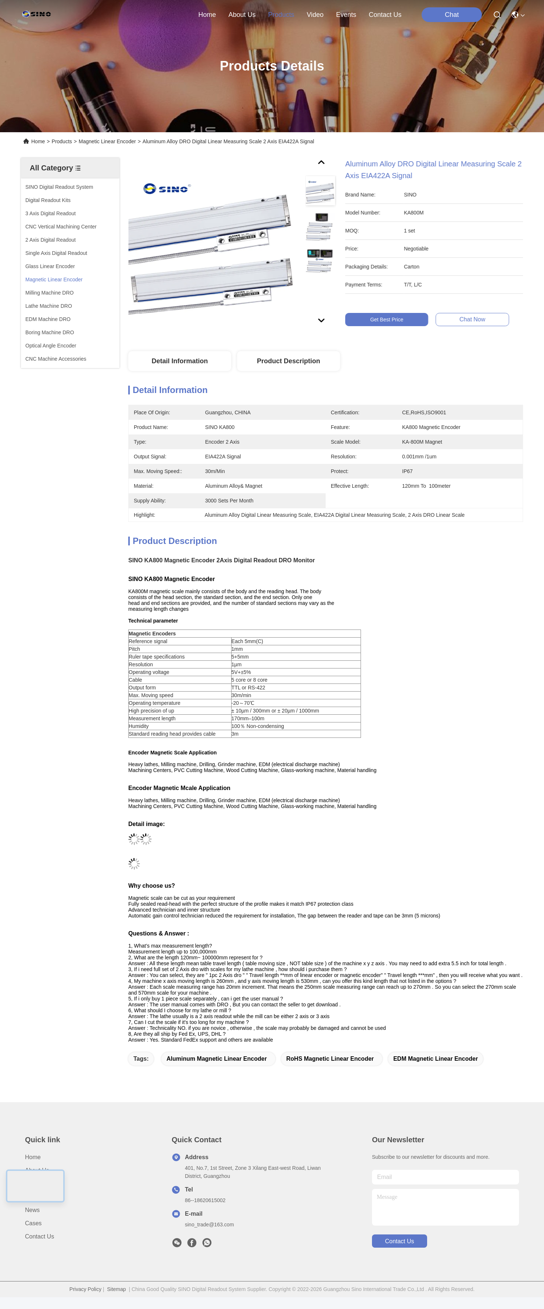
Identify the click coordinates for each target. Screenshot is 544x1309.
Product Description (288, 361)
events (346, 14)
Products (62, 141)
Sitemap (116, 1289)
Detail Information (179, 361)
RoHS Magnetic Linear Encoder (330, 1059)
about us (241, 14)
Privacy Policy (85, 1289)
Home (207, 14)
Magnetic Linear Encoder (107, 141)
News (32, 1210)
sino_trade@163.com (209, 1224)
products (281, 14)
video (315, 14)
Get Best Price (393, 319)
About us (37, 1170)
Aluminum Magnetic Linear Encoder (217, 1059)
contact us (385, 14)
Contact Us (39, 1236)
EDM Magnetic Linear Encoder (435, 1059)
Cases (33, 1223)
